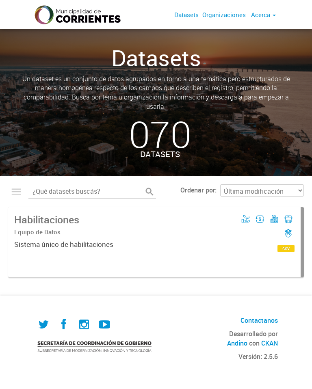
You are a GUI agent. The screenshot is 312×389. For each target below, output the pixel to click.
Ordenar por (197, 190)
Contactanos (259, 320)
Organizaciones (224, 15)
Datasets (186, 15)
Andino (237, 343)
